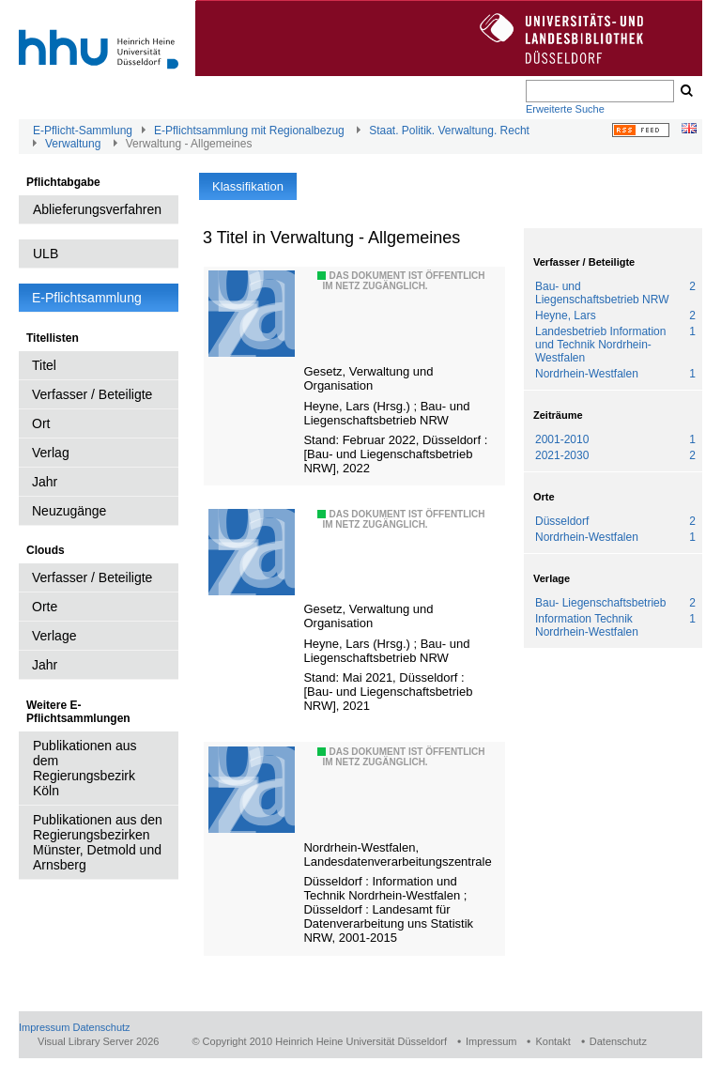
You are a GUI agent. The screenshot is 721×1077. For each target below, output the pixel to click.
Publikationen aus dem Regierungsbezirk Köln (85, 768)
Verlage (54, 635)
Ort (41, 423)
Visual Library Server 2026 (98, 1041)
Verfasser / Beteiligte (92, 394)
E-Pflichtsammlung (87, 297)
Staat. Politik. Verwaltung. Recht (449, 130)
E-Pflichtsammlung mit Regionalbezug (249, 130)
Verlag (50, 452)
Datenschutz (101, 1027)
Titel (44, 365)
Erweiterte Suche (565, 109)
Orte (44, 606)
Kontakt (552, 1041)
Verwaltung (72, 143)
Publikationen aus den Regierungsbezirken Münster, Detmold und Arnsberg (97, 842)
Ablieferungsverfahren (97, 209)
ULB (45, 253)
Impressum (44, 1027)
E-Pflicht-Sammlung (82, 130)
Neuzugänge (69, 510)
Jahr (44, 481)
